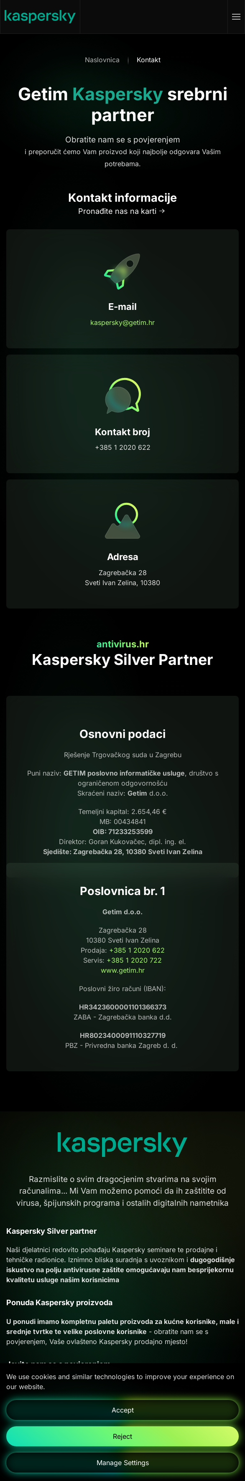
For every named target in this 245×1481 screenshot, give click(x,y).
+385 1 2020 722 (134, 960)
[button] (236, 16)
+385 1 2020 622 (137, 950)
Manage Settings (123, 1462)
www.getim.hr (123, 970)
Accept (123, 1410)
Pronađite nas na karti (117, 211)
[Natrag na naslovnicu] (40, 16)
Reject (122, 1436)
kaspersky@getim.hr (122, 322)
